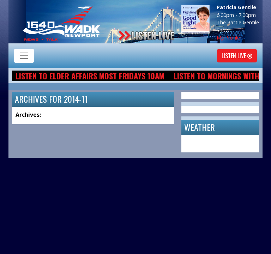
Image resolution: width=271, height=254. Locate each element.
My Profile (228, 37)
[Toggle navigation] (24, 56)
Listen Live (237, 56)
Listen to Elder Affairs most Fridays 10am (90, 75)
